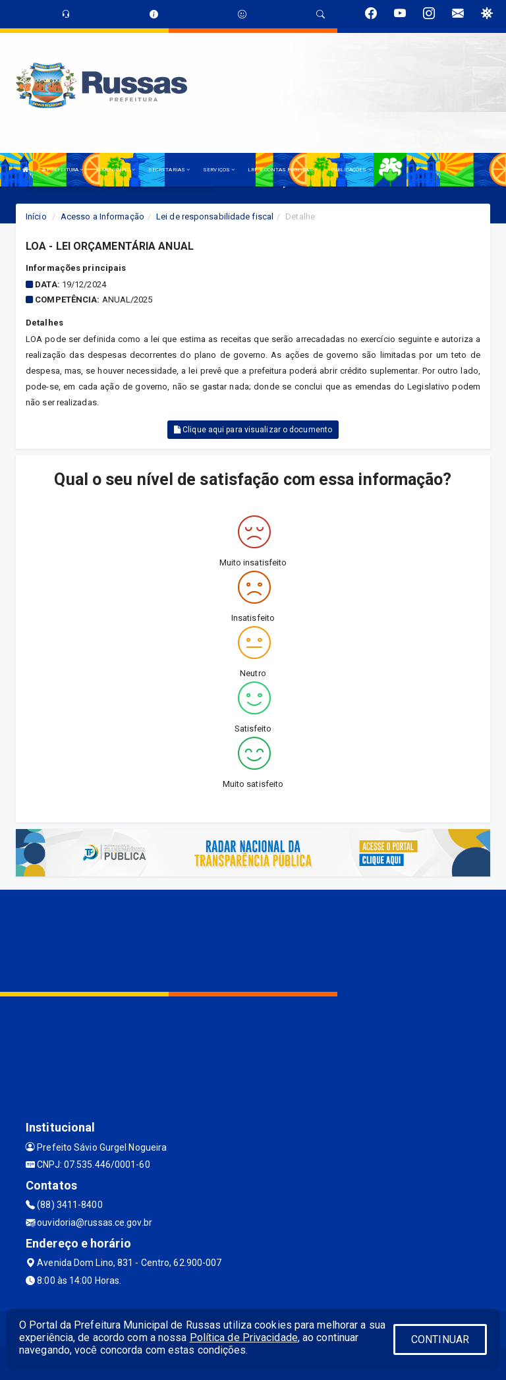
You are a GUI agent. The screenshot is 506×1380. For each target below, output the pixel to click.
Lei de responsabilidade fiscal (214, 216)
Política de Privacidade (244, 1337)
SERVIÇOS (219, 170)
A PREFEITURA (62, 170)
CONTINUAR (440, 1339)
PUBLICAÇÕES (351, 170)
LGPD (391, 170)
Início (36, 216)
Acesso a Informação (102, 216)
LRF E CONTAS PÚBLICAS (283, 170)
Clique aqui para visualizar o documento (253, 429)
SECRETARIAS (169, 170)
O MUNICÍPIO (116, 170)
